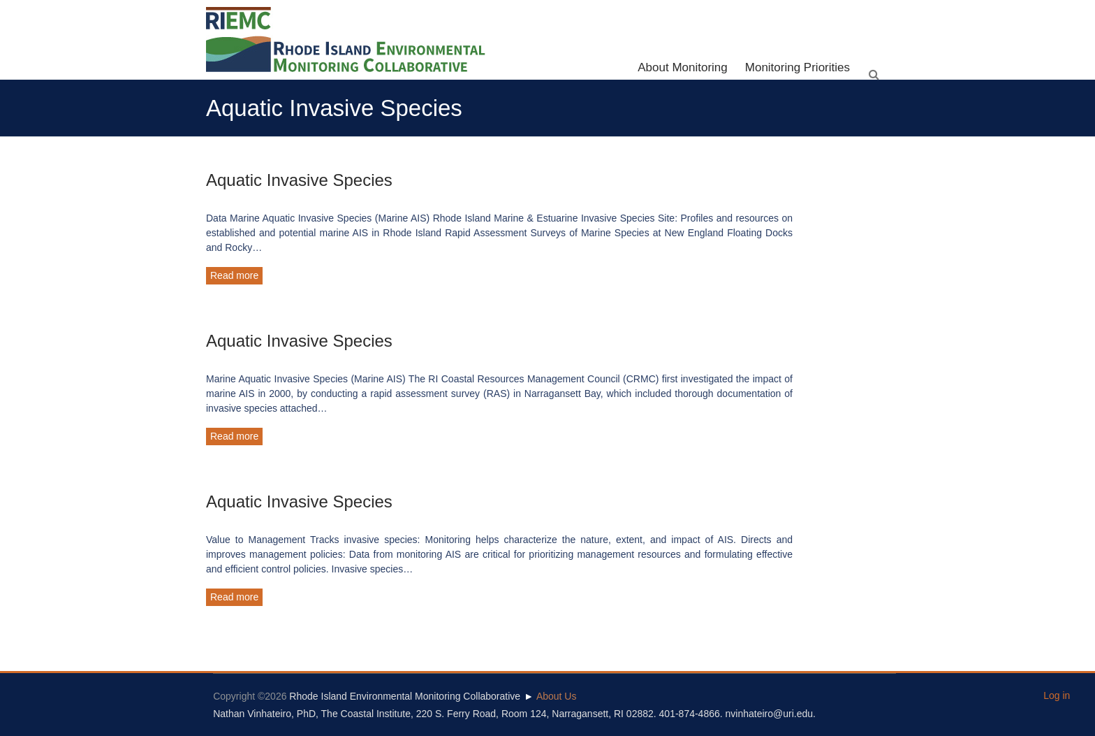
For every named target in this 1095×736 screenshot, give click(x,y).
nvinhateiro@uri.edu (770, 713)
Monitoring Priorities (797, 67)
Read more (234, 275)
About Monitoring (683, 67)
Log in (1056, 695)
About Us (556, 696)
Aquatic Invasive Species (299, 180)
